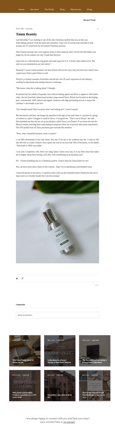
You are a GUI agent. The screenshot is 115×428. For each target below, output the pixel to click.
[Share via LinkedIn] (17, 278)
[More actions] (97, 28)
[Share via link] (22, 278)
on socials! (69, 421)
